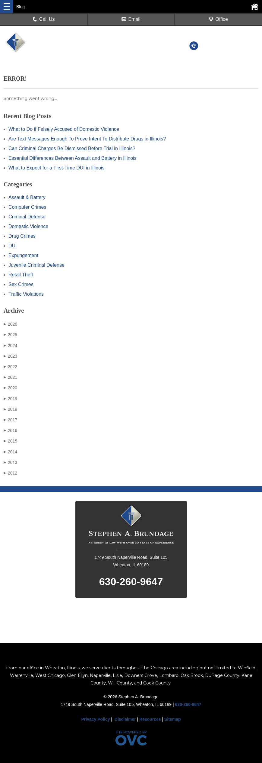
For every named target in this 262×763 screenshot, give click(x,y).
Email (131, 19)
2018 (10, 409)
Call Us (44, 19)
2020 (10, 387)
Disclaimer (125, 719)
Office (218, 19)
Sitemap (172, 719)
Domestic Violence (28, 226)
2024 (10, 345)
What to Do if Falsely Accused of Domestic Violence (63, 129)
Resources (150, 719)
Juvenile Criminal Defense (36, 265)
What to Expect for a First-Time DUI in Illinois (56, 167)
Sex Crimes (20, 284)
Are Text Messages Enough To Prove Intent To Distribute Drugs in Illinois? (87, 138)
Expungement (23, 255)
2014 (10, 452)
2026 (10, 324)
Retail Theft (20, 274)
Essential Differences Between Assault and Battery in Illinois (72, 158)
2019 (10, 398)
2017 (10, 419)
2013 (10, 462)
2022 (10, 366)
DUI (12, 245)
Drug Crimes (22, 236)
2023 (10, 356)
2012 (10, 473)
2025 (10, 334)
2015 (10, 441)
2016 (10, 430)
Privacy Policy (95, 719)
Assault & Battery (27, 197)
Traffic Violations (26, 294)
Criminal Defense (27, 216)
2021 (10, 377)
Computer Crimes (27, 207)
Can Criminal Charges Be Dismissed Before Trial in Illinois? (71, 148)
